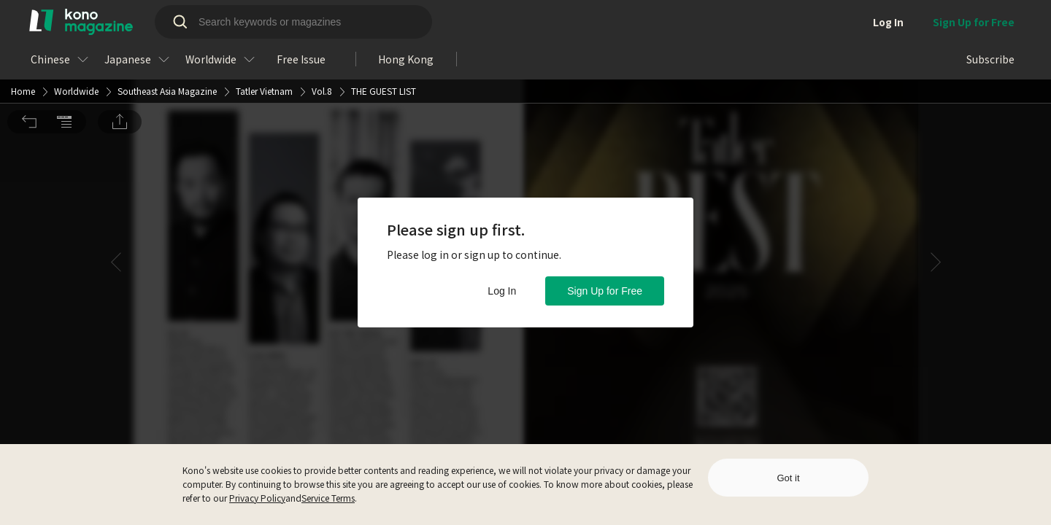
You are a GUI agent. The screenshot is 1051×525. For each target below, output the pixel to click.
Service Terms (328, 497)
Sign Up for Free (604, 291)
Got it (788, 477)
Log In (502, 291)
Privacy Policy (257, 497)
